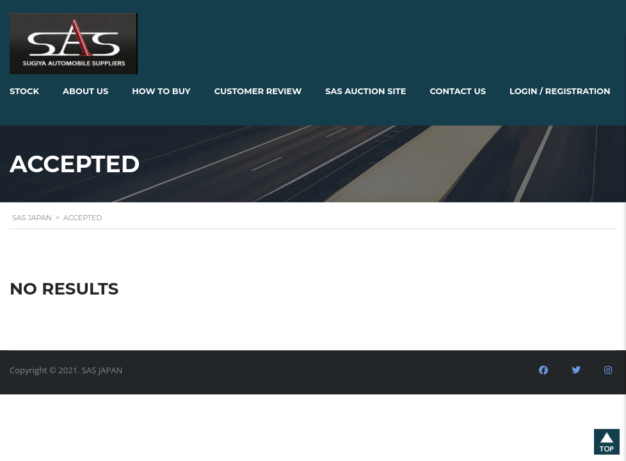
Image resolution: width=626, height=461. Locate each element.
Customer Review (258, 91)
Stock (24, 91)
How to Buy (161, 91)
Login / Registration (560, 91)
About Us (85, 91)
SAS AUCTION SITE (365, 91)
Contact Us (458, 91)
